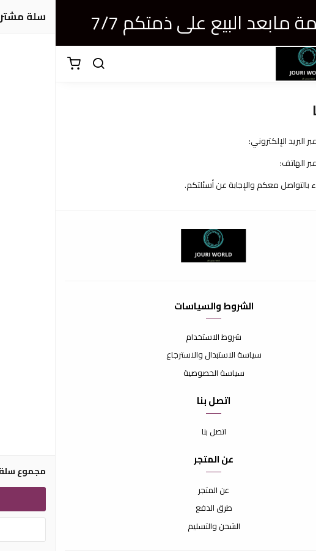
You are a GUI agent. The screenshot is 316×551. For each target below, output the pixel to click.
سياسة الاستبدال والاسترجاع (158, 355)
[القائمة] (297, 64)
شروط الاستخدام (158, 337)
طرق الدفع (158, 508)
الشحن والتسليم (158, 526)
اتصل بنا (158, 432)
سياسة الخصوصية (158, 373)
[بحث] (43, 64)
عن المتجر (158, 490)
